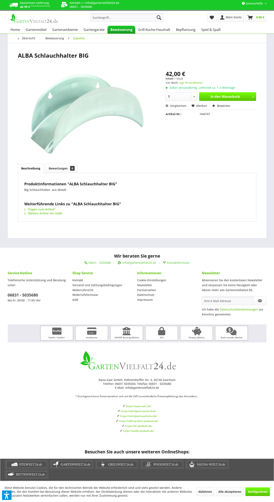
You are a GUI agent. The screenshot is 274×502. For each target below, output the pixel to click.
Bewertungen (62, 168)
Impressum (145, 300)
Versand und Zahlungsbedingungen (97, 285)
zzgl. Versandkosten (191, 82)
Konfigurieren (257, 492)
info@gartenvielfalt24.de (102, 3)
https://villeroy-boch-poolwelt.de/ (138, 421)
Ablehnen (205, 492)
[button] (7, 495)
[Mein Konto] (231, 17)
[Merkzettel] (211, 17)
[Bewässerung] (121, 30)
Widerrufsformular (85, 295)
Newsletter (144, 285)
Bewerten (221, 106)
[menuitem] (127, 17)
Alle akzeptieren (229, 492)
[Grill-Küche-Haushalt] (154, 30)
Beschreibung (30, 168)
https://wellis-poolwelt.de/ (138, 431)
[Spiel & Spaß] (210, 30)
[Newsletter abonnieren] (259, 301)
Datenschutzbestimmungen (239, 309)
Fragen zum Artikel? (39, 209)
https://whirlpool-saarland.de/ (138, 411)
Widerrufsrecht (82, 290)
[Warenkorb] (256, 17)
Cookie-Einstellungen (151, 280)
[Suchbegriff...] (127, 17)
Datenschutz (145, 295)
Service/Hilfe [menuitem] (253, 3)
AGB (75, 300)
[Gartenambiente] (65, 30)
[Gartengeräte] (94, 30)
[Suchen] (159, 17)
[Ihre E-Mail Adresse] (228, 301)
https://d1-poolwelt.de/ (138, 426)
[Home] (15, 30)
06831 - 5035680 (23, 295)
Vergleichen (176, 106)
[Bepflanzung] (185, 30)
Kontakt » (76, 3)
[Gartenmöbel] (36, 30)
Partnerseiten (146, 290)
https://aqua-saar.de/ (138, 406)
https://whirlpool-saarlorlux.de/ (138, 416)
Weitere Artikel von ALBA (43, 213)
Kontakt (77, 280)
